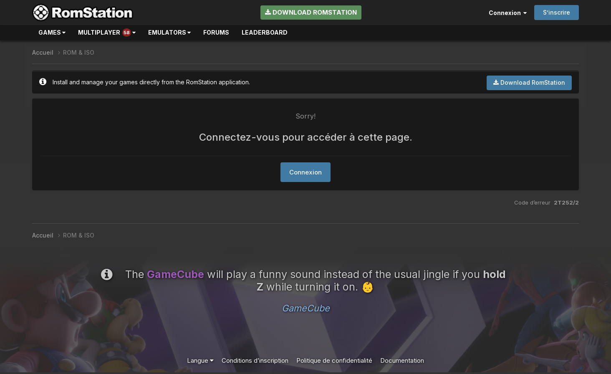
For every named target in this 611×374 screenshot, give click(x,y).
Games (52, 32)
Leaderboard (265, 32)
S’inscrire (556, 12)
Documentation (402, 360)
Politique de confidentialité (334, 360)
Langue (200, 360)
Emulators (169, 32)
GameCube (306, 308)
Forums (216, 32)
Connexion (508, 12)
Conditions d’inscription (255, 360)
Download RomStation (311, 12)
